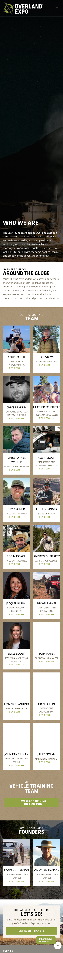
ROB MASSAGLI (16, 556)
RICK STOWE (46, 357)
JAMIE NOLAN (46, 754)
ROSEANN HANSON (16, 870)
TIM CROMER (16, 509)
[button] (57, 8)
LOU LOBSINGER (46, 509)
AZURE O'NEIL (16, 357)
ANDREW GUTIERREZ (46, 556)
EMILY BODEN (16, 653)
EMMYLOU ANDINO (16, 704)
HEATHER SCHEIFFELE (46, 407)
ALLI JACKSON (46, 457)
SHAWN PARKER (46, 603)
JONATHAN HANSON (46, 870)
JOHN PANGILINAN (16, 754)
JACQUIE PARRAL (16, 603)
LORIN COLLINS (46, 704)
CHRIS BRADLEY (16, 407)
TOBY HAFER (46, 653)
